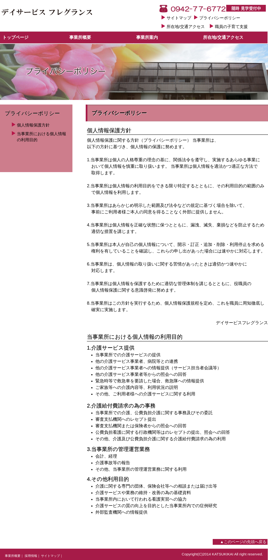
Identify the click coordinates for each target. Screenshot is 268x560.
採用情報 (31, 556)
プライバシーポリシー (219, 18)
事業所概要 (80, 37)
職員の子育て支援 (231, 26)
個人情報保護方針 (33, 125)
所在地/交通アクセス (186, 26)
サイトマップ (179, 18)
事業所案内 (147, 37)
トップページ (15, 37)
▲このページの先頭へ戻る (243, 542)
